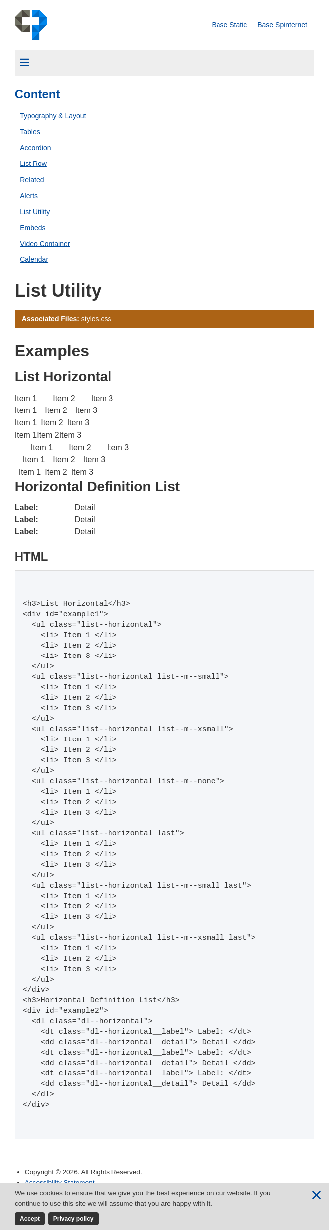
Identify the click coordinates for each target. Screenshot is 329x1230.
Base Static (229, 25)
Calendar (34, 259)
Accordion (35, 148)
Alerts (29, 196)
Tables (30, 132)
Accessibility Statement (60, 1182)
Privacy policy (73, 1218)
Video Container (45, 243)
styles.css (96, 319)
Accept (30, 1218)
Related (32, 180)
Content (37, 94)
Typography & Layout (53, 116)
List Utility (35, 212)
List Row (33, 163)
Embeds (32, 228)
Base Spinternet (282, 25)
